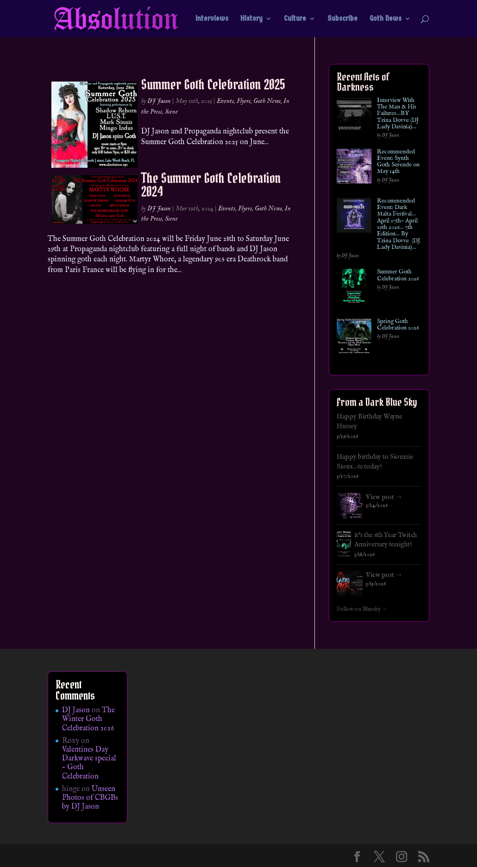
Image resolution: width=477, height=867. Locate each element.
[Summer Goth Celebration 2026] (354, 288)
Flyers (244, 101)
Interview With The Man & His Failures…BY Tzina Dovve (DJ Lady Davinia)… (398, 113)
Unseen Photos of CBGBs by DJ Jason (90, 798)
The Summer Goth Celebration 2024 (211, 184)
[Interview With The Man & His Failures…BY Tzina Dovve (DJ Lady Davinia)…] (354, 116)
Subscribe (342, 19)
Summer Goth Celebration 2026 (398, 275)
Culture (295, 19)
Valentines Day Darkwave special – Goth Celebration (89, 763)
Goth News (386, 19)
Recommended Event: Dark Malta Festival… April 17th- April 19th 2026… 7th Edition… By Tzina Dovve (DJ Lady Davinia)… (398, 224)
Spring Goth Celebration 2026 (398, 325)
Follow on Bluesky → (362, 609)
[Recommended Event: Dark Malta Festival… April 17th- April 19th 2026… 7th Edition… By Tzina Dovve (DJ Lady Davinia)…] (354, 217)
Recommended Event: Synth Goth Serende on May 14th (398, 162)
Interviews (211, 19)
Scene (171, 112)
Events (225, 101)
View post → (384, 497)
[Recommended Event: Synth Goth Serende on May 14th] (354, 168)
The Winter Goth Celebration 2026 (88, 719)
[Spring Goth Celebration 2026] (354, 337)
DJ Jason (159, 101)
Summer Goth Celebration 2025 (213, 84)
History (251, 19)
